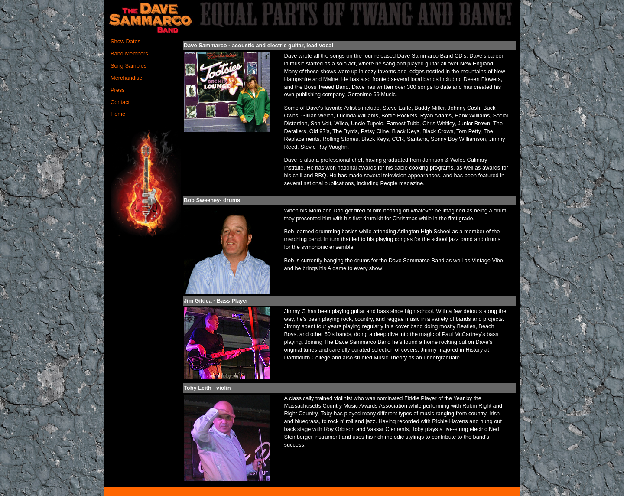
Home (117, 114)
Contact (120, 102)
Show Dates (125, 41)
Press (117, 90)
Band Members (129, 53)
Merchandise (126, 78)
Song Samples (128, 65)
